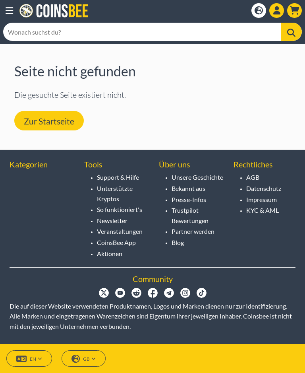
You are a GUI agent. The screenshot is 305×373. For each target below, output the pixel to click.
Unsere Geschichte (197, 177)
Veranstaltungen (120, 231)
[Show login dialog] (276, 10)
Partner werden (193, 231)
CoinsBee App (116, 242)
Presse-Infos (189, 199)
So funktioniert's (119, 209)
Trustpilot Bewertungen (190, 215)
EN (29, 359)
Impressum (261, 199)
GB (83, 359)
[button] (9, 10)
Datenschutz (263, 188)
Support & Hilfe (118, 177)
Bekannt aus (188, 188)
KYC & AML (262, 210)
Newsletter (112, 220)
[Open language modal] (258, 10)
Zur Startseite (49, 121)
